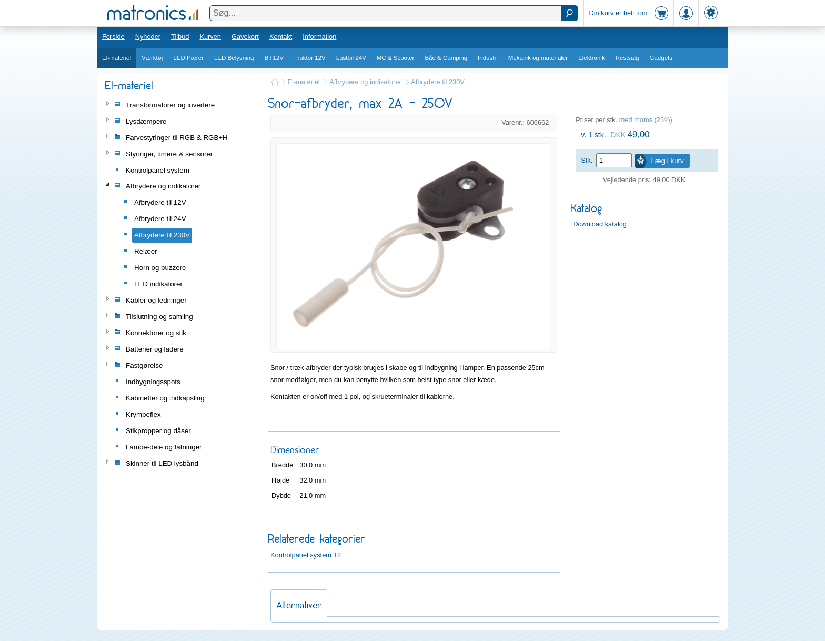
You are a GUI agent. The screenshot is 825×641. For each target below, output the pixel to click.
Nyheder (147, 37)
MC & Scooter (396, 58)
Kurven (210, 37)
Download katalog (600, 224)
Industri (488, 58)
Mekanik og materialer (538, 58)
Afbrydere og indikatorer (365, 82)
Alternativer (298, 605)
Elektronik (591, 58)
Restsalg (627, 58)
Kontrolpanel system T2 (305, 555)
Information (319, 37)
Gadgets (661, 58)
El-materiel (116, 58)
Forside (113, 37)
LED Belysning (234, 58)
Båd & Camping (446, 58)
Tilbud (180, 37)
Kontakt (280, 37)
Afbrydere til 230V (438, 82)
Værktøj (152, 58)
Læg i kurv (667, 161)
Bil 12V (274, 58)
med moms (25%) (645, 120)
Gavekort (245, 37)
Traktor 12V (310, 58)
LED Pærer (188, 58)
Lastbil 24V (351, 58)
